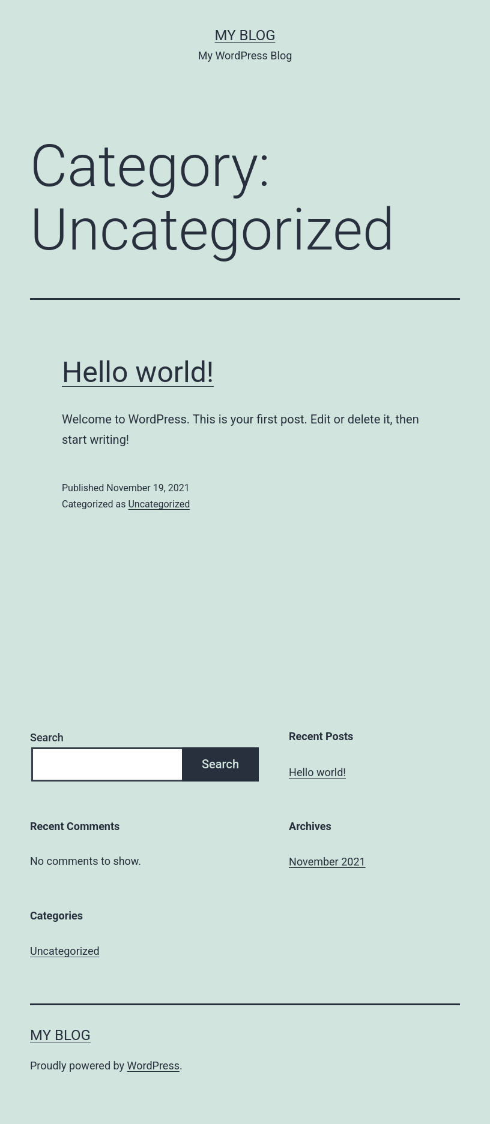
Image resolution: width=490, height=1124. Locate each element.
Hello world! (138, 372)
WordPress (153, 1065)
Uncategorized (159, 504)
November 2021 (327, 861)
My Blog (245, 35)
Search (47, 737)
